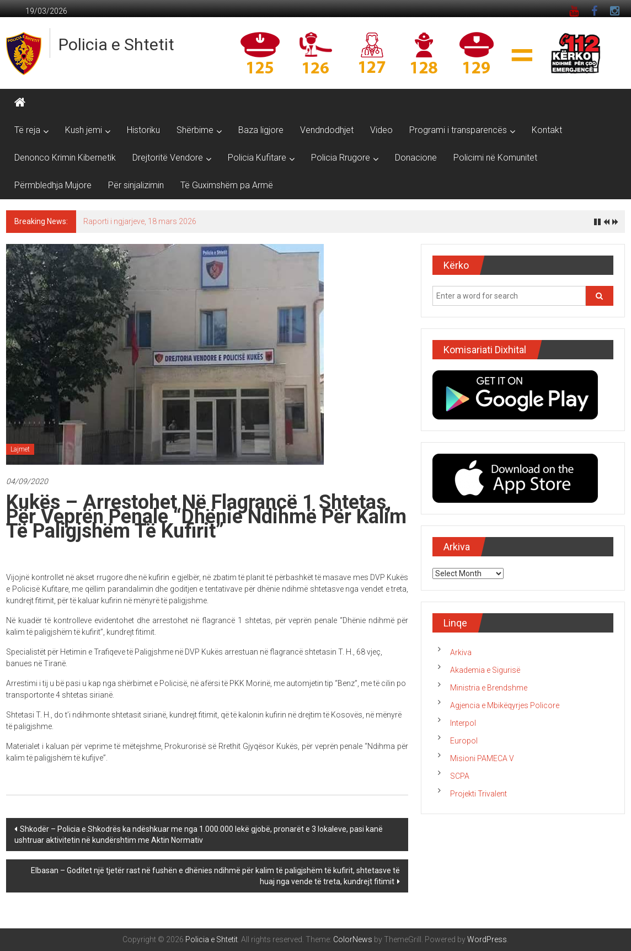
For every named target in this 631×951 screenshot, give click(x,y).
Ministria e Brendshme (488, 687)
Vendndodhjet (327, 130)
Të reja (27, 130)
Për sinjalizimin (136, 185)
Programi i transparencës (458, 130)
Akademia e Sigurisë (485, 670)
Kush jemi (83, 130)
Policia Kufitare (257, 157)
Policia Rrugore (340, 157)
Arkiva (461, 652)
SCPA (459, 776)
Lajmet (20, 449)
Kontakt (547, 130)
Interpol (463, 723)
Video (381, 130)
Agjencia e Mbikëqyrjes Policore (504, 705)
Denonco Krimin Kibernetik (65, 157)
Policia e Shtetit (116, 44)
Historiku (143, 130)
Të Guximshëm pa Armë (226, 185)
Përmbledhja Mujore (53, 185)
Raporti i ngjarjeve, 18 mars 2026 (139, 221)
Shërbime (195, 130)
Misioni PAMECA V (482, 758)
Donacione (416, 157)
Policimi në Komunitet (495, 157)
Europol (464, 740)
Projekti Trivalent (478, 793)
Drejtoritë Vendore (167, 157)
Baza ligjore (261, 130)
